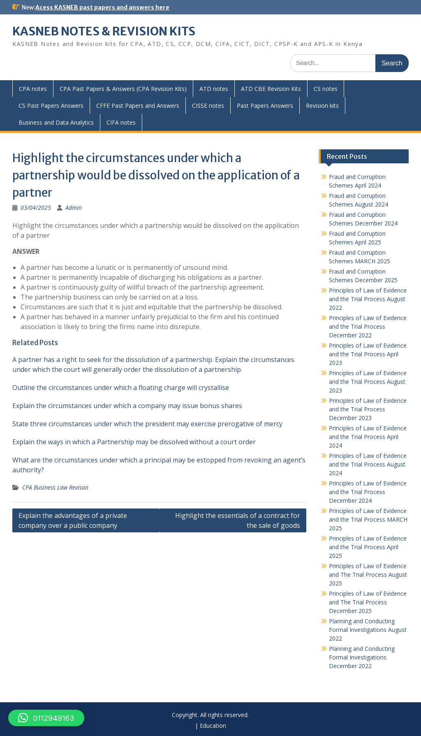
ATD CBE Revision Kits (271, 89)
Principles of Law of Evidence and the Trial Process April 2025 (368, 547)
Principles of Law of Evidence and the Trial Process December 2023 (368, 409)
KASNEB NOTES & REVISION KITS (103, 31)
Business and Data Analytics (56, 122)
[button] (46, 718)
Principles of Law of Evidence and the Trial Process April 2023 (368, 354)
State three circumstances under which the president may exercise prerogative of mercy (147, 423)
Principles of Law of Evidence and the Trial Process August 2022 (368, 298)
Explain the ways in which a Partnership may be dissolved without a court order (134, 441)
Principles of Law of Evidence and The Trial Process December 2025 (368, 602)
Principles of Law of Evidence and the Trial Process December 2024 (368, 491)
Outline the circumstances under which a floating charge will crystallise (120, 387)
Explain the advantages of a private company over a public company (73, 520)
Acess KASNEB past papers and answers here (102, 7)
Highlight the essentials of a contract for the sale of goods (237, 520)
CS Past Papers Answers (51, 105)
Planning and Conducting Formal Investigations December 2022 (362, 657)
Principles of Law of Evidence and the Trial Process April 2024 (368, 436)
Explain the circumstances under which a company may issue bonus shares (127, 405)
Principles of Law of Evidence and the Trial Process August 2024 (368, 464)
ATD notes (213, 89)
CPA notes (33, 89)
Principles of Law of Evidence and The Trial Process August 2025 (368, 574)
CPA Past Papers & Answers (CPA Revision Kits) (123, 89)
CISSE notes (208, 105)
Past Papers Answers (265, 105)
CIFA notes (121, 122)
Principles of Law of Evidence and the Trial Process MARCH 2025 (368, 519)
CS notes (326, 89)
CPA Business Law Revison (55, 487)
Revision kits (322, 105)
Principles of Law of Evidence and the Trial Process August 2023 (368, 381)
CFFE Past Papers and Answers (137, 105)
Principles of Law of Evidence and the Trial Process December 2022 (368, 326)
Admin (73, 207)
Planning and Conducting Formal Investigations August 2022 (368, 629)
